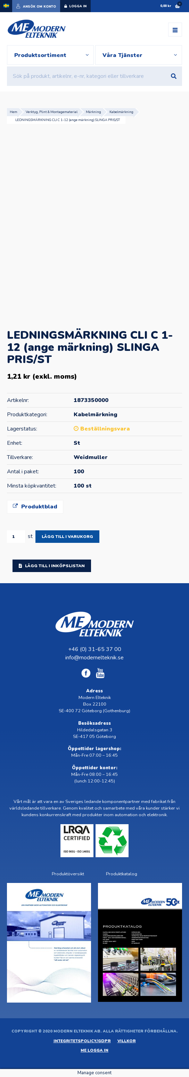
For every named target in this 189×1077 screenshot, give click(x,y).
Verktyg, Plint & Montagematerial (51, 112)
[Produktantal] (16, 536)
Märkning (93, 112)
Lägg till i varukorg (67, 536)
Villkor (126, 1041)
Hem (13, 112)
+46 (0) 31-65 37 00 (94, 649)
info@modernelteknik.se (94, 657)
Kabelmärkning (121, 112)
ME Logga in (94, 1050)
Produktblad (35, 507)
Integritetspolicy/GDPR (82, 1041)
